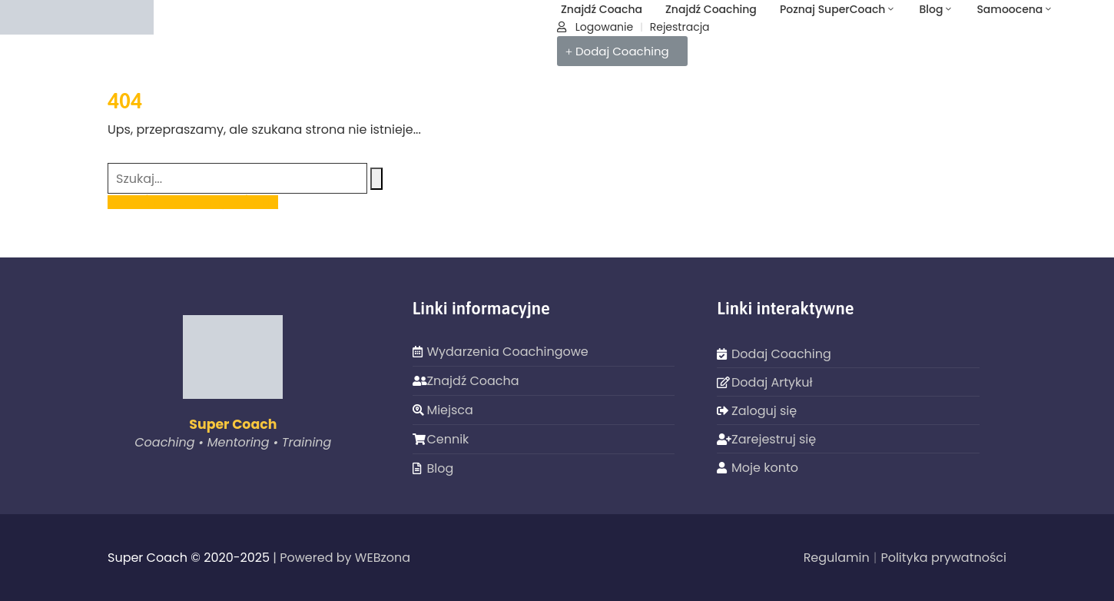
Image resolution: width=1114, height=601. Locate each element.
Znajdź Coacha (601, 9)
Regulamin (837, 557)
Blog (936, 9)
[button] (622, 51)
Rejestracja (680, 27)
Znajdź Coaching (711, 9)
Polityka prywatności (943, 557)
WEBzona (382, 557)
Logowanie (595, 27)
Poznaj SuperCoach (838, 9)
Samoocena (1014, 9)
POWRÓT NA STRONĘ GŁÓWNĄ (193, 202)
